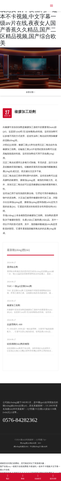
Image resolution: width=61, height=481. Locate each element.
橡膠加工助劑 (13, 305)
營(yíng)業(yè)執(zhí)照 (28, 443)
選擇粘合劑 (12, 267)
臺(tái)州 (44, 446)
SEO (39, 443)
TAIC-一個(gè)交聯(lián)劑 (19, 286)
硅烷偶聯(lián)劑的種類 (18, 344)
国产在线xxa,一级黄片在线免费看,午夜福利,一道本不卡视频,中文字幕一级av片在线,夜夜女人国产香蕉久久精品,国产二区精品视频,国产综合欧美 (29, 23)
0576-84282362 (20, 420)
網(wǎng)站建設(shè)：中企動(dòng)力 (27, 446)
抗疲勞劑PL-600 (14, 324)
